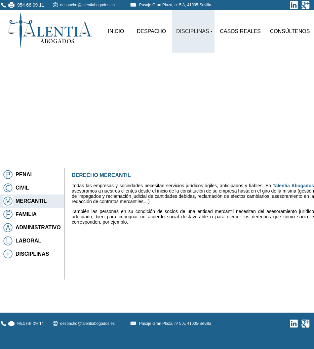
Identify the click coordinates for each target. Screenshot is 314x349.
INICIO (116, 31)
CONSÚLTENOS (290, 31)
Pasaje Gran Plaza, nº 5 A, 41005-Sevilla (175, 5)
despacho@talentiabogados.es (87, 5)
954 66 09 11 (30, 5)
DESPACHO (151, 31)
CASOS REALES (240, 31)
